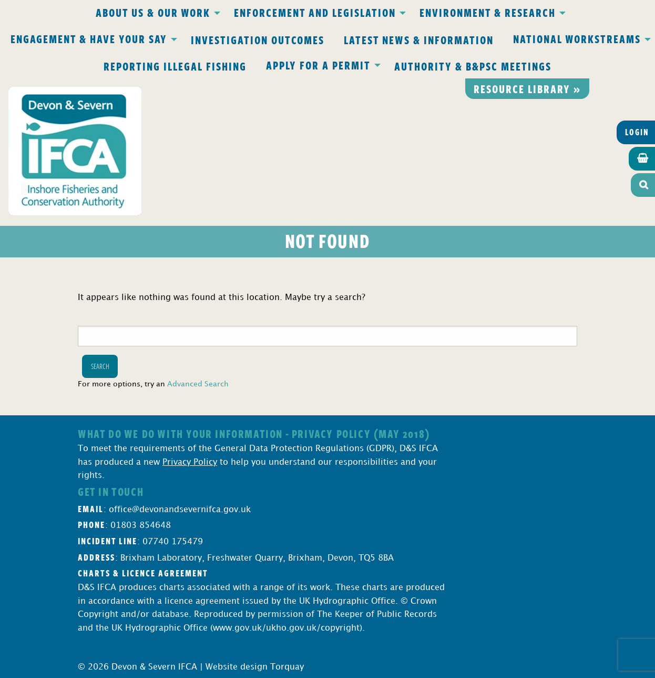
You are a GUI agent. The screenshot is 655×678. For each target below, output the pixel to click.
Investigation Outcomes (257, 39)
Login (637, 132)
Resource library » (527, 88)
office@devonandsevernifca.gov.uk (180, 510)
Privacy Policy (189, 462)
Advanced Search (198, 384)
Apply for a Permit (318, 64)
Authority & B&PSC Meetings (472, 65)
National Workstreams (577, 38)
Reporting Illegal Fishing (175, 65)
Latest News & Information (419, 39)
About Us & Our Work (153, 12)
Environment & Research (487, 12)
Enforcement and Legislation (315, 12)
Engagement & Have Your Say (89, 38)
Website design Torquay (255, 667)
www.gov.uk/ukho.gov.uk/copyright (286, 628)
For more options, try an (153, 384)
